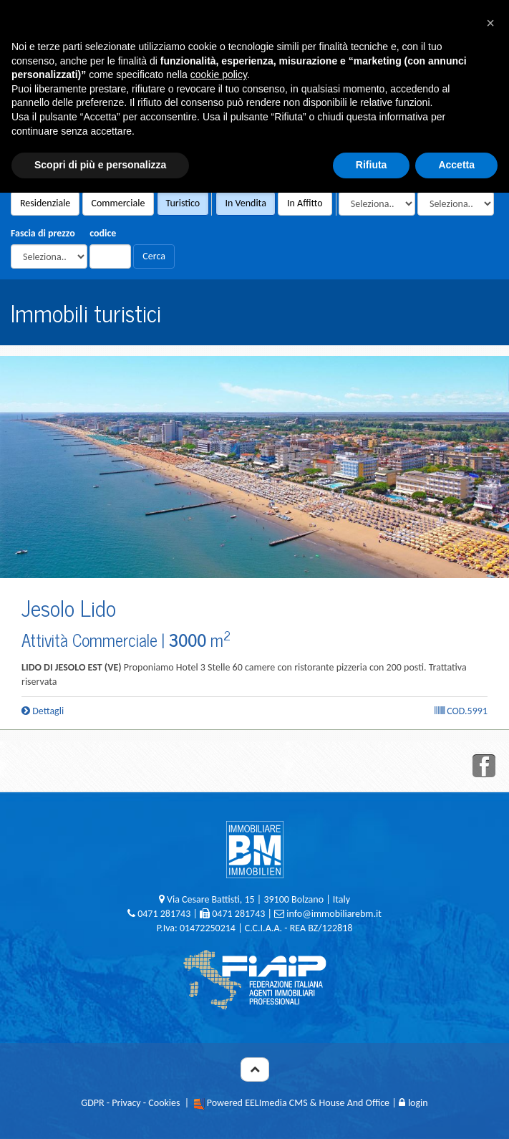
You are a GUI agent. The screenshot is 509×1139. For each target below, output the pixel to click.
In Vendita (245, 203)
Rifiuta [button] (371, 164)
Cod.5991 (461, 711)
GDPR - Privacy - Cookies (130, 1103)
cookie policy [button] (218, 74)
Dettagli (42, 711)
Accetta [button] (456, 164)
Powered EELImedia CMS (257, 1103)
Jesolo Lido (68, 607)
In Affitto (305, 203)
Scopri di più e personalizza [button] (100, 164)
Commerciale (118, 203)
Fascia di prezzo (43, 233)
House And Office (354, 1103)
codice (102, 233)
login (413, 1103)
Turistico (183, 203)
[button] (490, 22)
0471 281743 (163, 914)
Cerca (153, 256)
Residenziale (45, 203)
